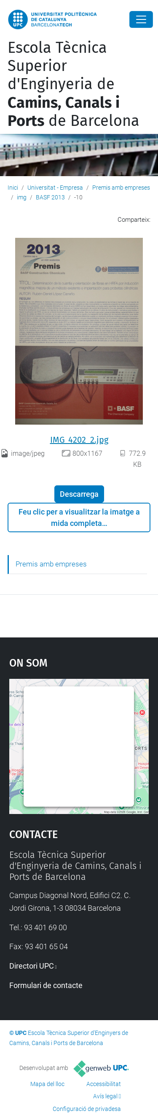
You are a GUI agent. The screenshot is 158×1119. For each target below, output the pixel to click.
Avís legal (105, 1096)
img (22, 197)
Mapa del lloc (47, 1084)
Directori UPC (31, 965)
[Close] (141, 19)
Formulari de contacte (46, 985)
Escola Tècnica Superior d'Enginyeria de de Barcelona (73, 84)
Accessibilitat (103, 1084)
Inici (13, 187)
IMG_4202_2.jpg (79, 440)
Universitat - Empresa (55, 187)
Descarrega (79, 494)
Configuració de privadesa (87, 1108)
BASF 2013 (50, 197)
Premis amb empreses (121, 187)
